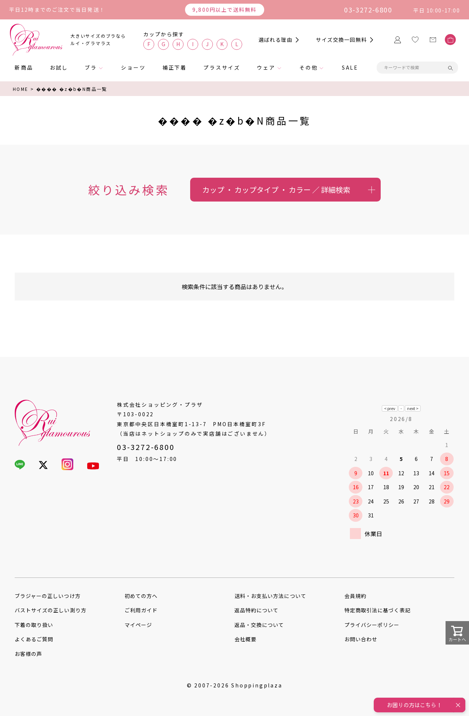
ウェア (266, 67)
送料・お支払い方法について (270, 595)
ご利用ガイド (141, 610)
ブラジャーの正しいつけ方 (48, 595)
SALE (350, 67)
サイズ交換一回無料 (341, 39)
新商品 (24, 67)
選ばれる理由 (275, 39)
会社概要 (245, 639)
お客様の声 (28, 653)
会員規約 (355, 595)
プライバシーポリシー (372, 624)
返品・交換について (259, 624)
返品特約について (256, 610)
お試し (59, 67)
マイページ (138, 624)
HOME (21, 89)
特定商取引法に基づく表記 (377, 610)
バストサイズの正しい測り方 (50, 610)
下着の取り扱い (34, 624)
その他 (308, 67)
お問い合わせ (360, 639)
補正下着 (174, 67)
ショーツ (133, 67)
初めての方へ (141, 595)
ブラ (91, 67)
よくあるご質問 (34, 639)
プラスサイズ (221, 67)
